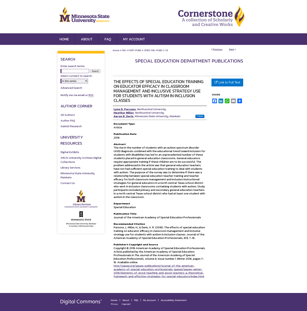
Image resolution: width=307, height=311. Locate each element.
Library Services (70, 168)
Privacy (114, 304)
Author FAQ (67, 121)
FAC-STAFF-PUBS (131, 50)
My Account (149, 300)
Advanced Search (71, 88)
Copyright (126, 304)
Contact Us (67, 183)
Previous (217, 49)
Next (231, 49)
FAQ (136, 300)
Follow (200, 116)
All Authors (67, 115)
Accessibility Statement (174, 300)
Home (116, 50)
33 (166, 50)
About (125, 300)
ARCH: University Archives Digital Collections (80, 160)
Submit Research (71, 126)
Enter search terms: (72, 66)
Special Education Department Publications (189, 60)
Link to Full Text (227, 82)
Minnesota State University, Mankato (77, 175)
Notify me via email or (76, 95)
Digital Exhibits (69, 152)
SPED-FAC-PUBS (153, 50)
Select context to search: (76, 76)
